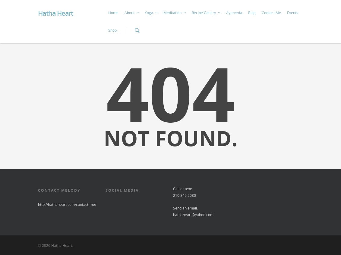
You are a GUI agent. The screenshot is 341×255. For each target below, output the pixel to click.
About (132, 13)
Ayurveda (234, 12)
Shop (112, 30)
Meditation (174, 13)
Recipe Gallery (206, 13)
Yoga (151, 13)
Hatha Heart (55, 13)
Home (113, 12)
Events (292, 12)
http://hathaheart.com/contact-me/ (67, 204)
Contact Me (271, 12)
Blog (252, 12)
